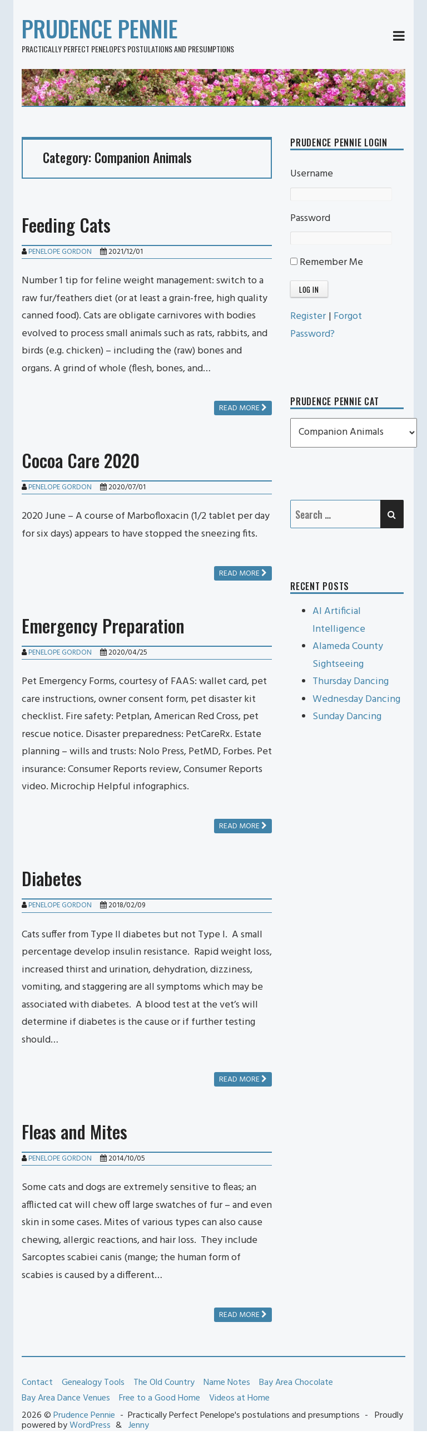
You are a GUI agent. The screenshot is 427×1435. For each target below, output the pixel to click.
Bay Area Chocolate (296, 1382)
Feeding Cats (66, 225)
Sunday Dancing (346, 717)
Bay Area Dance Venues (66, 1398)
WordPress (90, 1425)
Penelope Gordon (60, 252)
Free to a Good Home (159, 1398)
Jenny (138, 1425)
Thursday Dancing (350, 682)
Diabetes (52, 878)
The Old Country (164, 1382)
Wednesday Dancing (356, 699)
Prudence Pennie (100, 28)
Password (310, 218)
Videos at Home (239, 1398)
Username (311, 174)
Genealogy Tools (93, 1382)
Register (308, 316)
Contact (37, 1382)
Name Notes (226, 1382)
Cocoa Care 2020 (81, 460)
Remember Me (326, 262)
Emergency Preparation (103, 625)
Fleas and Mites (74, 1131)
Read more (243, 408)
